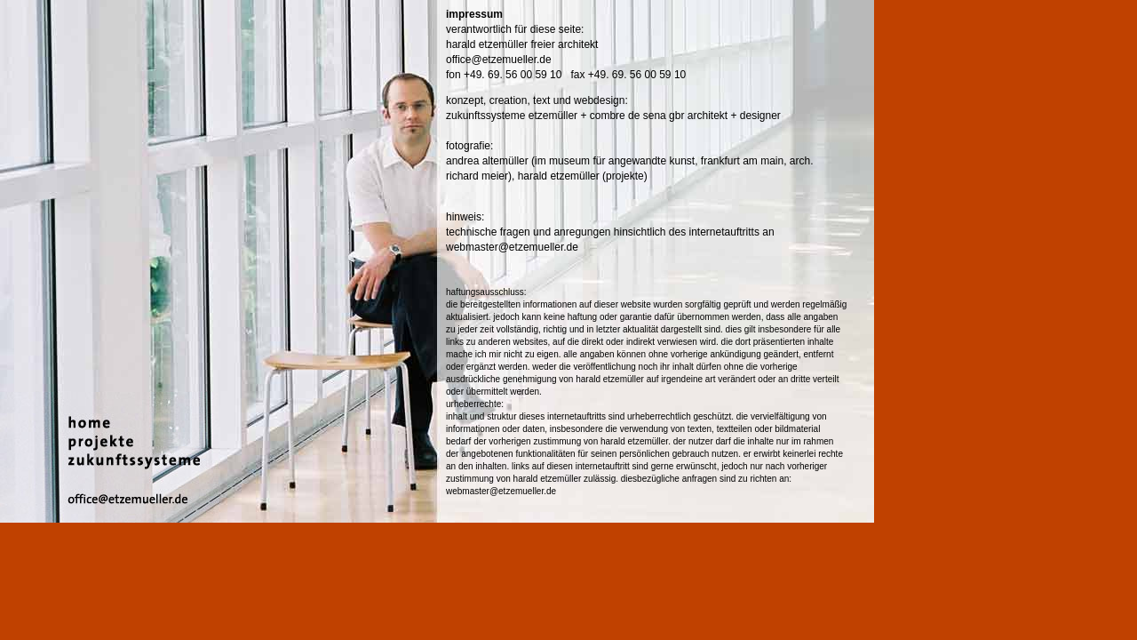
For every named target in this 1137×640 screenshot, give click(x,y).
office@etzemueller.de (499, 59)
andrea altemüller (487, 161)
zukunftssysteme (487, 115)
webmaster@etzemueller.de (512, 247)
